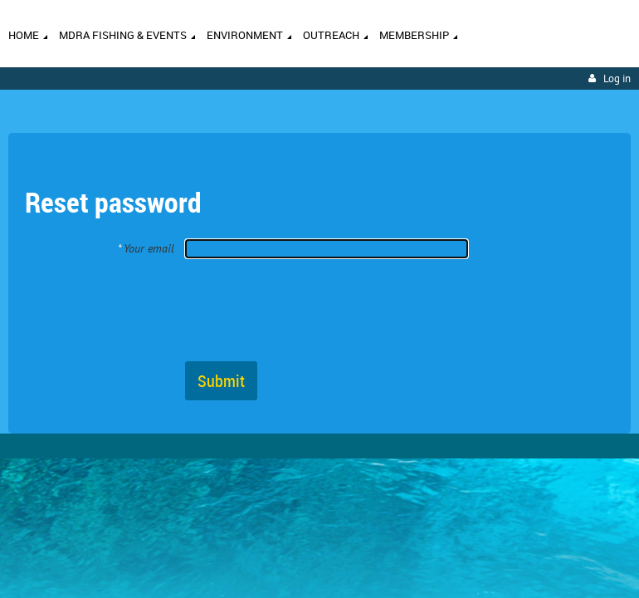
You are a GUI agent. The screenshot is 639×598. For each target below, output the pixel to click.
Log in (617, 78)
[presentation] (311, 309)
